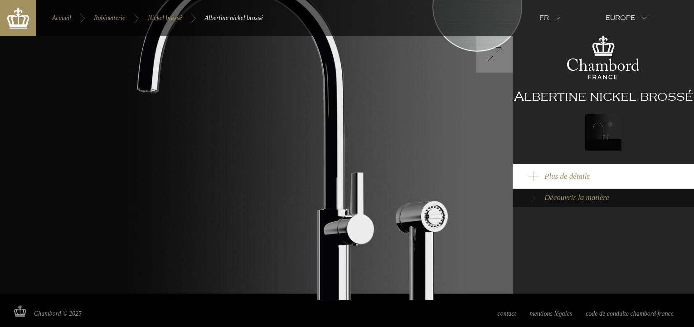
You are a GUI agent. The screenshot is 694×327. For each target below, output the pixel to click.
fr (544, 18)
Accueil (61, 18)
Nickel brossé (165, 18)
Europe (620, 18)
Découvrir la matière (576, 197)
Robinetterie (109, 18)
